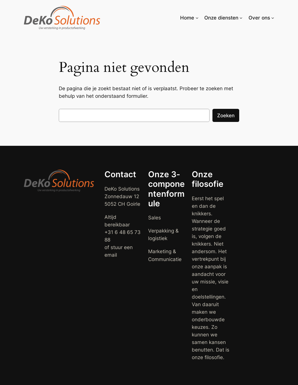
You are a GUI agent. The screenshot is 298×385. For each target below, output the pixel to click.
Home (187, 18)
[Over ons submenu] (272, 17)
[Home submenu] (197, 17)
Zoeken (226, 115)
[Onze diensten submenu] (241, 17)
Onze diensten (221, 18)
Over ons (259, 18)
